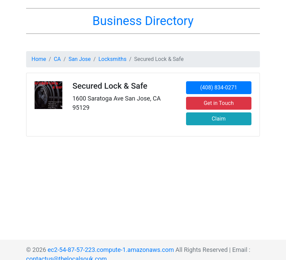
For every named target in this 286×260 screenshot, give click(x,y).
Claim (219, 118)
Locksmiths (112, 59)
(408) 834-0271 (218, 87)
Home (39, 59)
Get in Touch (219, 103)
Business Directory (143, 21)
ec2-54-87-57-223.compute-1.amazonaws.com (111, 249)
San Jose (79, 59)
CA (57, 59)
